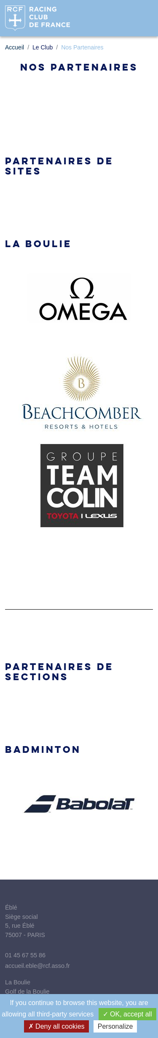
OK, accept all (127, 1014)
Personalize (115, 1026)
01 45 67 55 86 (25, 955)
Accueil (14, 47)
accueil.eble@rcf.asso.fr (37, 965)
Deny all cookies (56, 1026)
